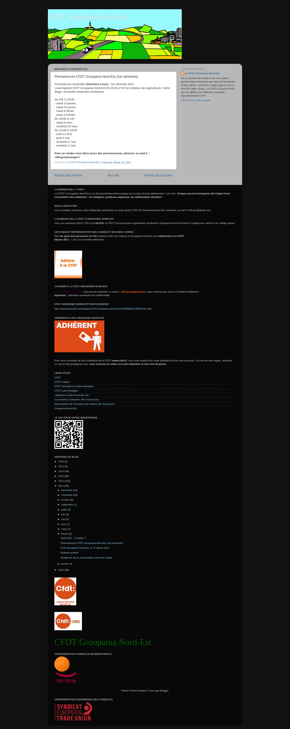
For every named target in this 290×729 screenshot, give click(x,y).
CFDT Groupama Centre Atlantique (73, 386)
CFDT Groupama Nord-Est (87, 17)
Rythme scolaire (70, 552)
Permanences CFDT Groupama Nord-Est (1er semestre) (92, 543)
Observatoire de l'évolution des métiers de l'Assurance (84, 404)
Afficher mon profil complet (196, 100)
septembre (67, 504)
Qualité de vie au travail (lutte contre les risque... (87, 557)
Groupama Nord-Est (65, 408)
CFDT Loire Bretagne (66, 390)
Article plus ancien (158, 175)
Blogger (164, 690)
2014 (61, 471)
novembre (67, 495)
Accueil (113, 175)
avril (64, 524)
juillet (64, 509)
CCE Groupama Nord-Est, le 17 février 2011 (85, 547)
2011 (61, 486)
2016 (61, 461)
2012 (61, 481)
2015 (61, 466)
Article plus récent (68, 175)
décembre (67, 490)
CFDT (57, 377)
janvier (65, 563)
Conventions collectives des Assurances (76, 399)
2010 (61, 569)
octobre (65, 499)
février (65, 533)
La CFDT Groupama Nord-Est (202, 73)
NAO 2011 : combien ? (73, 538)
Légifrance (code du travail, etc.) (72, 395)
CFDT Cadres (62, 382)
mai (63, 519)
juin (63, 514)
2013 (61, 476)
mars (64, 529)
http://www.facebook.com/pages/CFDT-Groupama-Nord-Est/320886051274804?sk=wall (102, 308)
